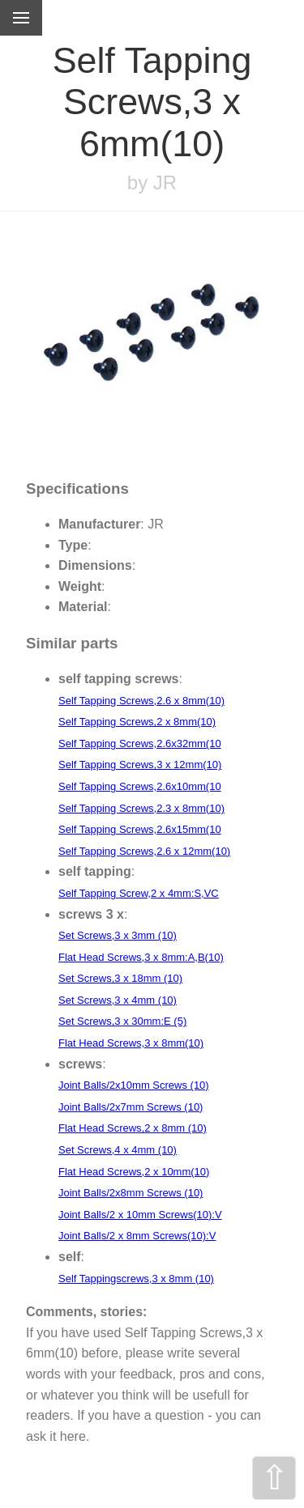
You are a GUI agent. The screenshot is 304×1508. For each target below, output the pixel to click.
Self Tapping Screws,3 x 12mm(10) (139, 764)
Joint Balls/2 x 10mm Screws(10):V (140, 1215)
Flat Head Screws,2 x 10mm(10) (133, 1172)
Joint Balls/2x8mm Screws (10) (130, 1193)
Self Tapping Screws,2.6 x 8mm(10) (141, 701)
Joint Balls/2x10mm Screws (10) (133, 1085)
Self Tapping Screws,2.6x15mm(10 (139, 829)
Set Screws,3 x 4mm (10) (117, 1000)
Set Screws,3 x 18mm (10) (120, 978)
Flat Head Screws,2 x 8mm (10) (132, 1128)
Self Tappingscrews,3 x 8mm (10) (136, 1278)
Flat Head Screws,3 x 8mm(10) (130, 1043)
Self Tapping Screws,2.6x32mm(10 (139, 743)
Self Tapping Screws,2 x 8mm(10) (137, 722)
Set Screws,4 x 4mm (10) (117, 1150)
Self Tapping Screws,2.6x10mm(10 (139, 786)
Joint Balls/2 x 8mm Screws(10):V (137, 1236)
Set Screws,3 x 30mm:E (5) (122, 1021)
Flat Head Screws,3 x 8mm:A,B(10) (141, 957)
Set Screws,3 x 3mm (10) (117, 935)
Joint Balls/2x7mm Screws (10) (130, 1107)
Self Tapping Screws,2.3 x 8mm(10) (141, 808)
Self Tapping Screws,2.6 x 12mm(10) (144, 851)
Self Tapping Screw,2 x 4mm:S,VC (138, 893)
